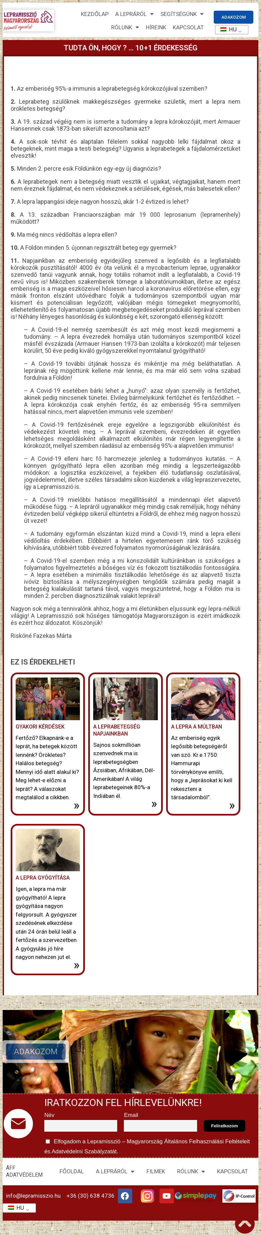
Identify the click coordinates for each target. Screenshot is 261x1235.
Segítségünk (182, 14)
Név (49, 1115)
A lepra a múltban (196, 727)
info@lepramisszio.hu (33, 1195)
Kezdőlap (95, 14)
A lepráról (134, 14)
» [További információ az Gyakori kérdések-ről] (77, 805)
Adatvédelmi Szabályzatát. (84, 1151)
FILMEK (155, 1171)
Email (131, 1115)
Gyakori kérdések (40, 727)
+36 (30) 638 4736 (91, 1195)
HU (226, 29)
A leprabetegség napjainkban (116, 730)
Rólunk (125, 27)
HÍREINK (156, 27)
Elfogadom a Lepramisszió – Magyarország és (147, 1145)
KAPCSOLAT (188, 27)
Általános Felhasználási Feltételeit (207, 1141)
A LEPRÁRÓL (115, 1171)
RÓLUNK (191, 1171)
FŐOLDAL (72, 1171)
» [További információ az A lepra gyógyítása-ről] (77, 965)
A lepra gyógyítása (43, 878)
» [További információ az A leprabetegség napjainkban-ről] (154, 803)
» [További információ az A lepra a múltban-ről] (232, 805)
